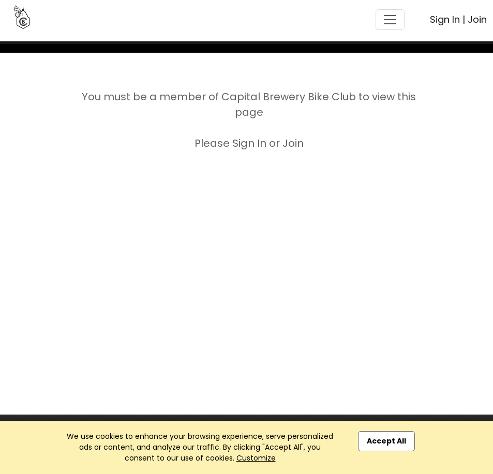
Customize (256, 458)
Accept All (386, 441)
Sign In (445, 19)
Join (477, 19)
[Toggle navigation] (390, 19)
